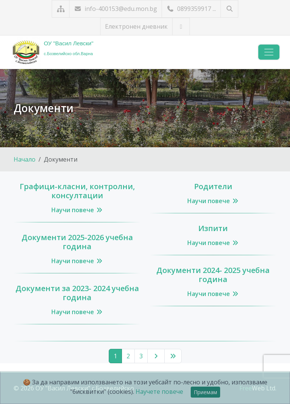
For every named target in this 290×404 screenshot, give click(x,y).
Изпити (213, 228)
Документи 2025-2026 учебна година (77, 241)
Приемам (205, 392)
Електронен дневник (136, 26)
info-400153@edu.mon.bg (115, 9)
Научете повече (159, 391)
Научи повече (77, 210)
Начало (24, 159)
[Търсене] (229, 8)
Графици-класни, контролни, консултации (77, 190)
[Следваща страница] (156, 356)
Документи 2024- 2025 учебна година (213, 274)
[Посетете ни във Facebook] (181, 26)
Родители (213, 186)
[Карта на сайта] (60, 8)
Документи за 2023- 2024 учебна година (77, 292)
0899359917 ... (191, 9)
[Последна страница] (173, 356)
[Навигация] (268, 52)
